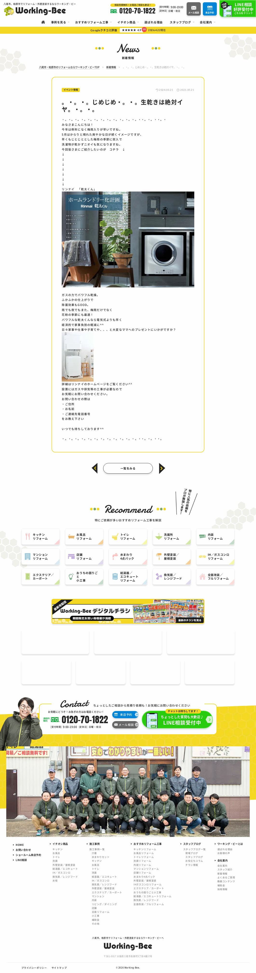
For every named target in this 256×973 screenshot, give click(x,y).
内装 (94, 900)
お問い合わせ (23, 850)
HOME (20, 845)
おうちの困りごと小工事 (147, 892)
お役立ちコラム (194, 860)
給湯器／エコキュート (65, 868)
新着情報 (222, 873)
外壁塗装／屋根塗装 (64, 865)
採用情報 (222, 889)
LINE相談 (21, 860)
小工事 (95, 915)
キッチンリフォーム (145, 849)
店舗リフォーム (142, 872)
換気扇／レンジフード (65, 876)
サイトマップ (59, 967)
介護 (94, 853)
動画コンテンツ (226, 881)
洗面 (55, 860)
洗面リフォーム (142, 860)
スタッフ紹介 (225, 869)
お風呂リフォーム (144, 853)
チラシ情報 (191, 865)
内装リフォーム (142, 865)
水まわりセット (100, 857)
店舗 (94, 908)
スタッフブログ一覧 (194, 849)
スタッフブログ (194, 857)
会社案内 (222, 865)
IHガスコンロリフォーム (148, 884)
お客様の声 (223, 853)
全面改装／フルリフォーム (149, 904)
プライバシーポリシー (34, 967)
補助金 (95, 919)
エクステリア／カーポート (107, 892)
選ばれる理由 (225, 849)
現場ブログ (191, 853)
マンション (98, 896)
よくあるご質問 (226, 877)
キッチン (58, 849)
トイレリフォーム (144, 857)
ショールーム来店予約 (28, 855)
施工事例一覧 (97, 849)
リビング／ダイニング (104, 904)
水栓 (55, 880)
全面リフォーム (100, 911)
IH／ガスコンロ (61, 872)
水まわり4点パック (144, 876)
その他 (95, 923)
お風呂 (56, 853)
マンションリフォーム (146, 868)
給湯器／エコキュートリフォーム (152, 896)
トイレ (56, 857)
